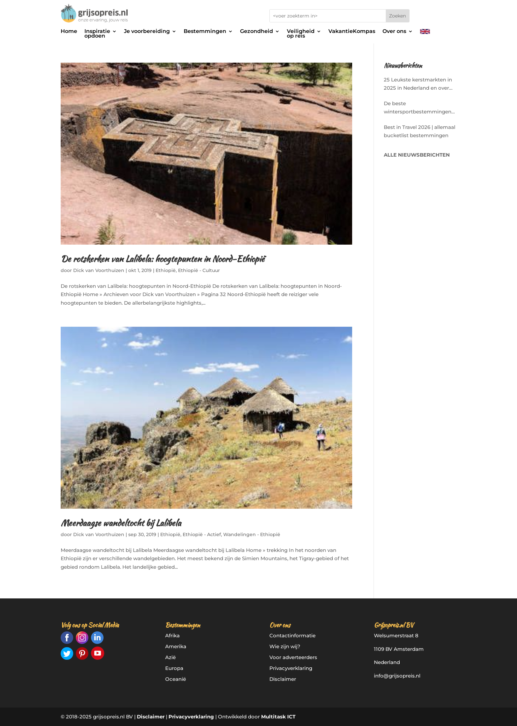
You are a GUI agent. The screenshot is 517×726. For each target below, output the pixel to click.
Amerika (175, 646)
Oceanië (175, 679)
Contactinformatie (292, 635)
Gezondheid (256, 31)
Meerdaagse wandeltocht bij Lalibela (121, 523)
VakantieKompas (351, 31)
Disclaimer (282, 679)
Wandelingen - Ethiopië (251, 534)
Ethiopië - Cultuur (199, 270)
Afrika (172, 635)
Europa (174, 668)
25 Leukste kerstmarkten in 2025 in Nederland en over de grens (418, 84)
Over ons (394, 31)
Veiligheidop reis (301, 34)
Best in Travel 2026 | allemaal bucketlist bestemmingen (419, 131)
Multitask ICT (278, 716)
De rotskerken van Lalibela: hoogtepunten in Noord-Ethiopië (162, 259)
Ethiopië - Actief (202, 534)
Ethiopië (166, 270)
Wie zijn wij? (284, 646)
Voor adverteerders (293, 657)
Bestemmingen (205, 31)
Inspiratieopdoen (97, 34)
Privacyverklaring (290, 668)
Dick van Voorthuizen (98, 270)
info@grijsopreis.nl (397, 676)
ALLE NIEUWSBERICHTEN (417, 155)
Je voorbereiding (147, 31)
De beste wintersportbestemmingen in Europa (417, 108)
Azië (170, 657)
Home (69, 31)
